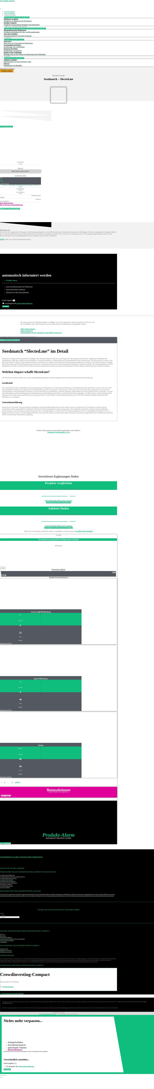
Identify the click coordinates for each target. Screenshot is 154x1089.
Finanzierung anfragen (6, 885)
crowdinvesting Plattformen (7, 875)
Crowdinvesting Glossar (6, 886)
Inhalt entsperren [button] (27, 331)
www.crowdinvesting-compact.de (47, 1014)
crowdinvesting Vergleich (84, 531)
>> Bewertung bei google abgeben (12, 994)
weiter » (18, 782)
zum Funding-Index (6, 126)
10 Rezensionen (8, 987)
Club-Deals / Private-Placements (8, 883)
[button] (3, 568)
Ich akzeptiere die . (19, 303)
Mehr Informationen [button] (28, 329)
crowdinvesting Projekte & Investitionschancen (12, 877)
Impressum (3, 936)
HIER (2, 239)
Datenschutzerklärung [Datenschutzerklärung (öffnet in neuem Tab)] (25, 303)
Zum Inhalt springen (7, 1)
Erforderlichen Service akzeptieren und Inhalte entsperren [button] (41, 333)
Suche (2, 914)
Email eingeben (7, 300)
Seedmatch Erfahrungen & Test (58, 433)
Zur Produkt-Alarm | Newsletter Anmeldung (21, 857)
